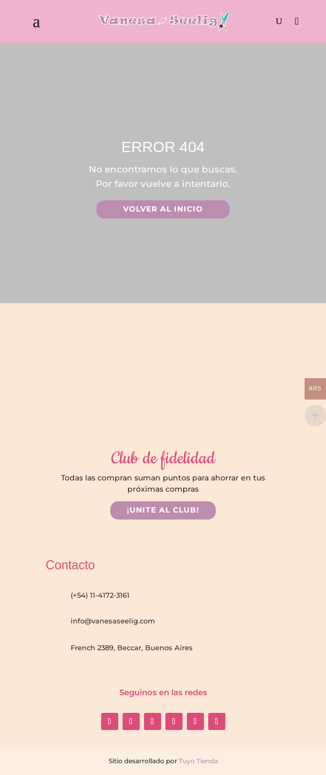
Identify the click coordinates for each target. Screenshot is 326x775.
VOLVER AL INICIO (163, 209)
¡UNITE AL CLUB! (163, 510)
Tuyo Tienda (197, 761)
